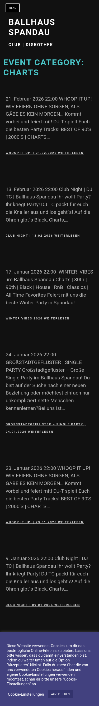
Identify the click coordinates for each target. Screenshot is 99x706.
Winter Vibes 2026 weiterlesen (37, 318)
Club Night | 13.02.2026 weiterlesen (43, 235)
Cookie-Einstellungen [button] (26, 694)
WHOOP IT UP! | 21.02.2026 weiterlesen (45, 153)
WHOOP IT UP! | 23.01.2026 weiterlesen (45, 522)
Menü (13, 7)
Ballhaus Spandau (31, 27)
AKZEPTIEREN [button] (60, 694)
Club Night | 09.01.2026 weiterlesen (43, 605)
